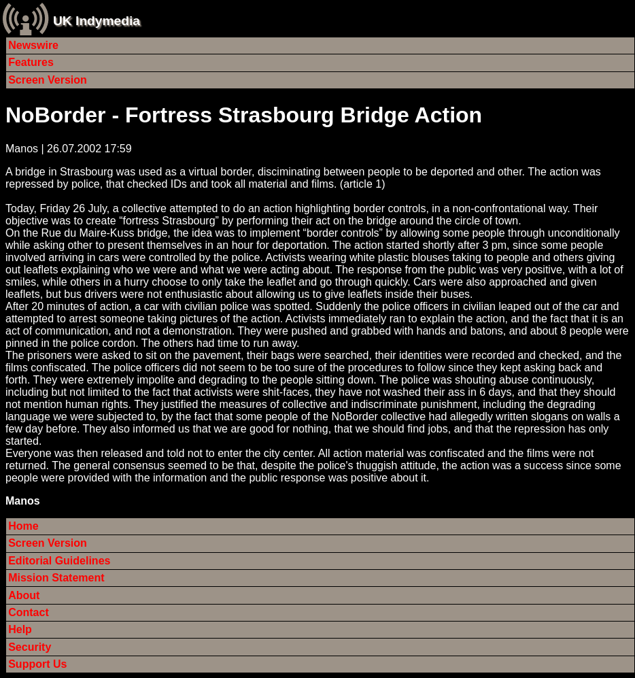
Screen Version (47, 80)
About (23, 595)
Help (20, 629)
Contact (28, 612)
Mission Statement (56, 577)
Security (29, 647)
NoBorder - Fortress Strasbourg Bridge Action (243, 115)
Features (31, 62)
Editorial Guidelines (59, 560)
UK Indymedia (96, 21)
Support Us (37, 664)
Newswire (33, 45)
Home (23, 526)
